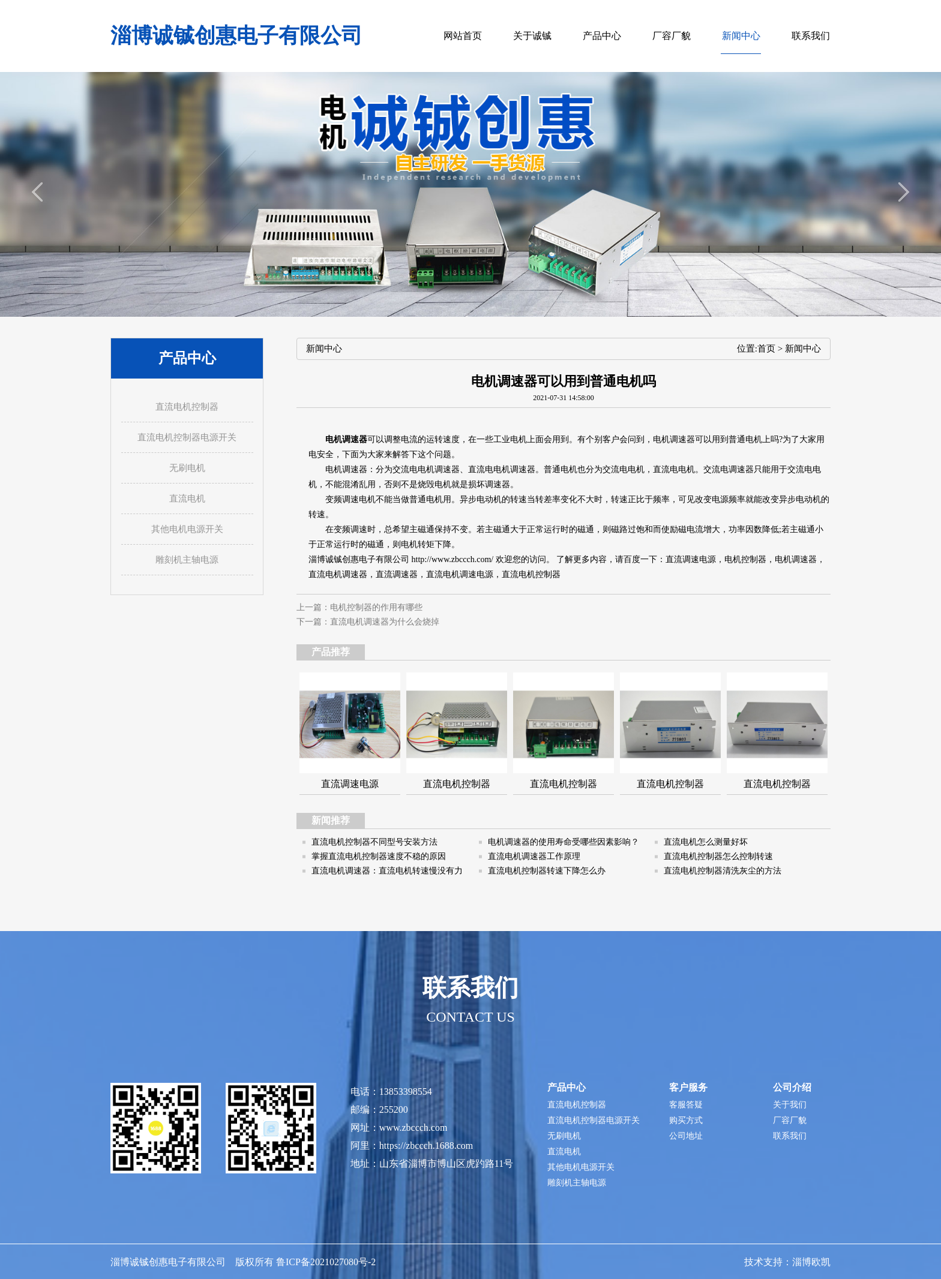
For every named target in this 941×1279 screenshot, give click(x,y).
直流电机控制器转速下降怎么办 (547, 870)
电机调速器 (346, 469)
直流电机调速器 (337, 574)
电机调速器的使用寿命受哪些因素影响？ (563, 841)
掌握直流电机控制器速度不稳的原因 (378, 856)
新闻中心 (803, 348)
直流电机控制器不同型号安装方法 (374, 841)
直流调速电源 (691, 559)
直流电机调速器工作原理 (534, 856)
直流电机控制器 (531, 574)
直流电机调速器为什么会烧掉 (384, 621)
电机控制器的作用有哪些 (376, 607)
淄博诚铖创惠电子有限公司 (236, 35)
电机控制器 (745, 559)
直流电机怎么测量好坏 (706, 841)
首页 (766, 348)
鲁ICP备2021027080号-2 (326, 1262)
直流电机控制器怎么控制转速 (718, 856)
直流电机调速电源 (459, 574)
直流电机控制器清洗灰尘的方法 (722, 870)
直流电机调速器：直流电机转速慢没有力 (387, 870)
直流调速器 (397, 574)
